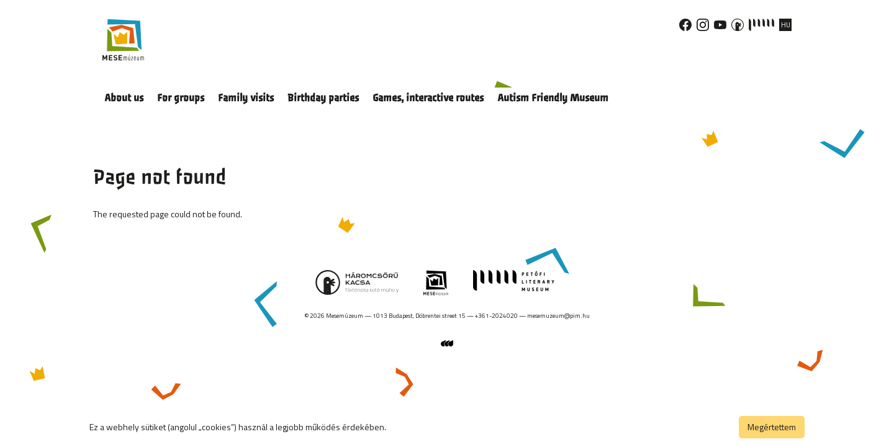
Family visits (246, 97)
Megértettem (771, 426)
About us (123, 97)
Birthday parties (323, 97)
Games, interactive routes (428, 97)
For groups (180, 97)
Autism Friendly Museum (552, 97)
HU (785, 25)
